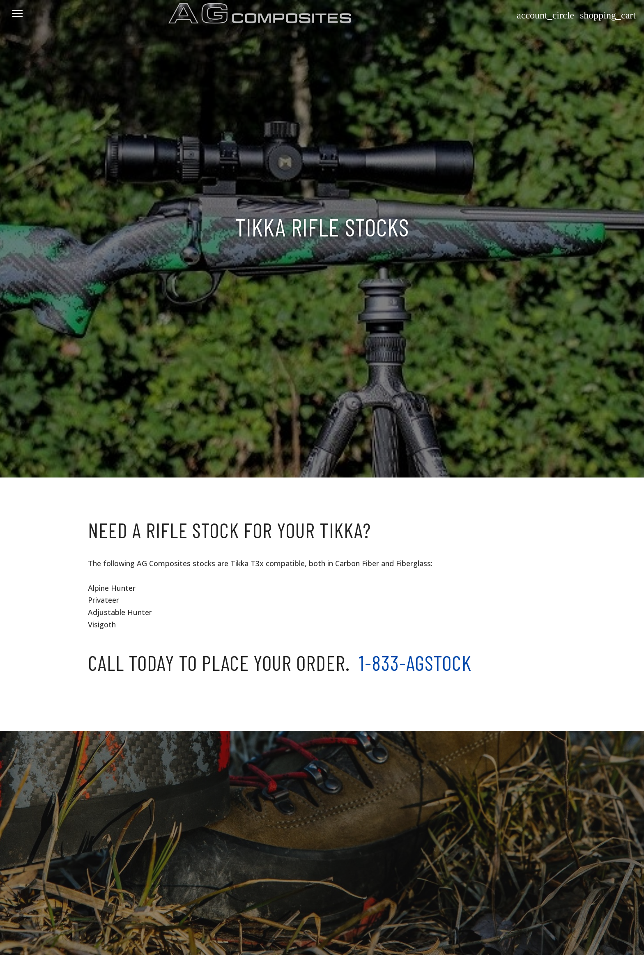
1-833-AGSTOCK (415, 662)
